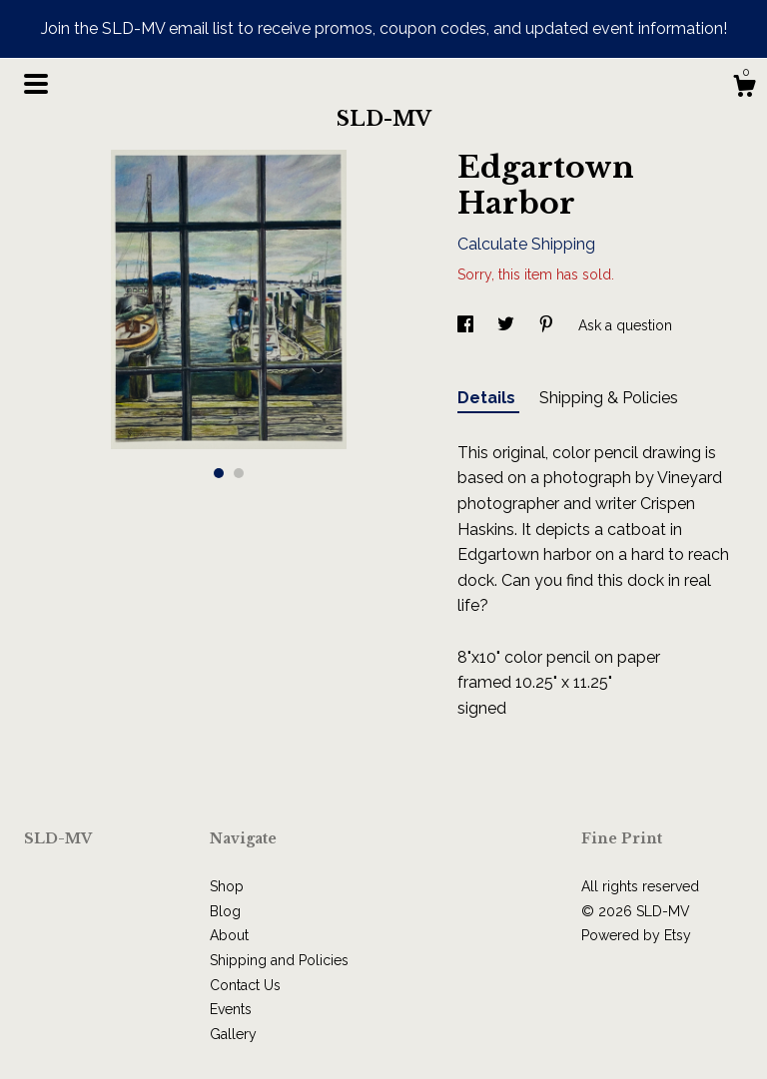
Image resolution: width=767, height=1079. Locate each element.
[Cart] (744, 89)
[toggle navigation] (36, 84)
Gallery (233, 1034)
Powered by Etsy (636, 935)
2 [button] (239, 473)
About (229, 935)
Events (231, 1009)
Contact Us (245, 985)
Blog (225, 911)
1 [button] (219, 473)
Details (488, 397)
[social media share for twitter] (507, 325)
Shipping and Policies (279, 960)
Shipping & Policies (608, 397)
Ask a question (625, 325)
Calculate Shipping (526, 244)
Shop (227, 886)
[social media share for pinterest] (548, 325)
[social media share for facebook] (467, 325)
